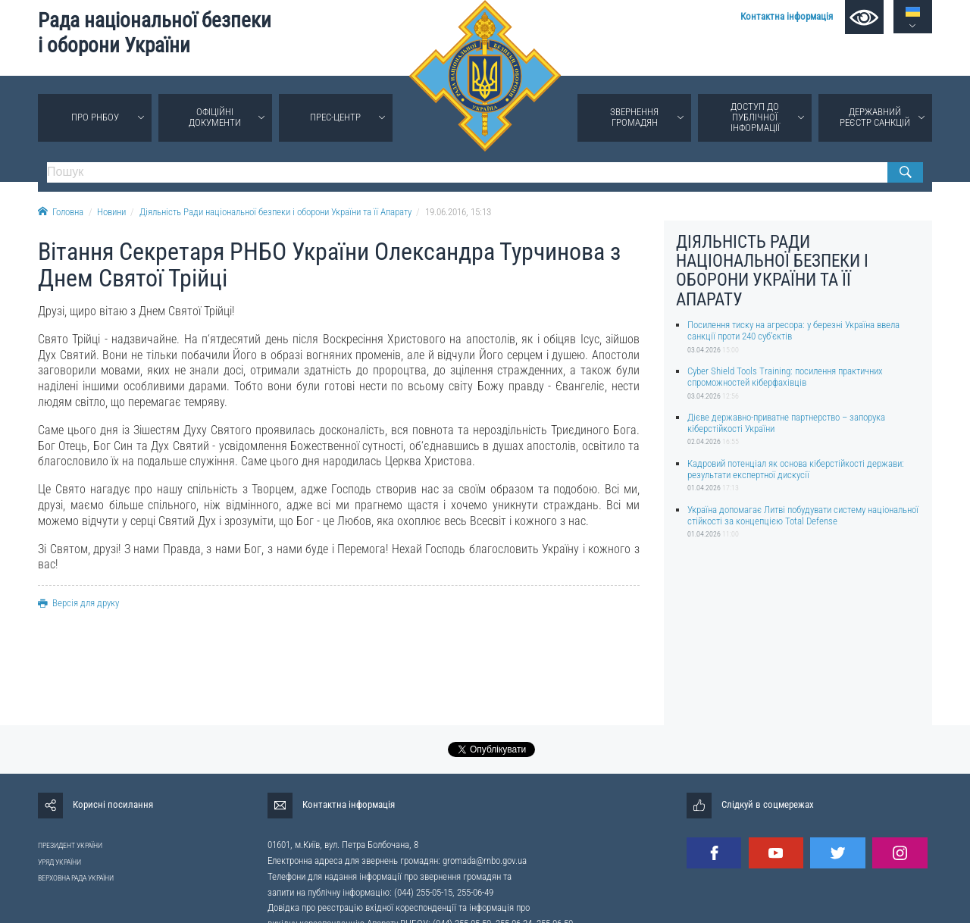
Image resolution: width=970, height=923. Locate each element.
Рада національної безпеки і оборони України (154, 33)
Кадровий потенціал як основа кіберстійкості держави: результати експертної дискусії (795, 469)
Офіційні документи (215, 117)
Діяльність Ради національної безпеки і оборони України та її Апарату (275, 211)
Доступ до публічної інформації (755, 117)
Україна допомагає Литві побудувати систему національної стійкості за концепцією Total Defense (802, 515)
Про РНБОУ (95, 117)
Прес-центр (335, 117)
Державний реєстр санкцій (875, 117)
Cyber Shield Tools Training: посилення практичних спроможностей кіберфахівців (785, 376)
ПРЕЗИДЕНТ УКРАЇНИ (70, 845)
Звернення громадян (634, 117)
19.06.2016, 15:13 (458, 211)
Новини (111, 211)
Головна (60, 211)
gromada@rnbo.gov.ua (485, 860)
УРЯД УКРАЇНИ (59, 862)
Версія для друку (78, 603)
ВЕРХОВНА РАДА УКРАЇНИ (76, 878)
